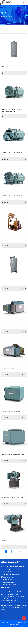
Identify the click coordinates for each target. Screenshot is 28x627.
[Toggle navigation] (23, 2)
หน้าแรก (4, 17)
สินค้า (10, 17)
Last (20, 552)
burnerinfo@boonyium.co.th (10, 584)
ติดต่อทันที (5, 73)
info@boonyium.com (8, 582)
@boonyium (6, 587)
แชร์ (24, 73)
